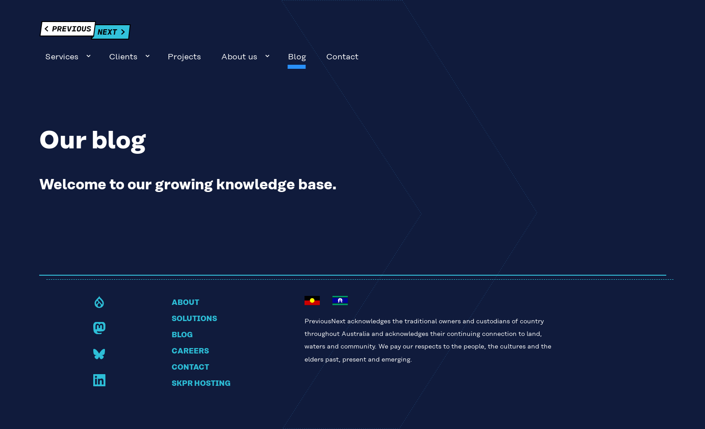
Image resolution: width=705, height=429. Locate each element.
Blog (598, 33)
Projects (486, 33)
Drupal (99, 278)
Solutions (194, 295)
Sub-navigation (390, 32)
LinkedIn (99, 356)
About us (541, 33)
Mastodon (99, 304)
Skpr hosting (201, 359)
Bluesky (99, 330)
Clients (424, 33)
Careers (190, 327)
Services (363, 33)
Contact (644, 33)
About (185, 278)
